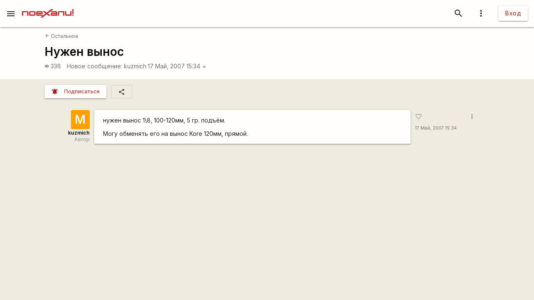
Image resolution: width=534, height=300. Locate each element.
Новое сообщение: (94, 66)
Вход (513, 13)
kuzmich (135, 66)
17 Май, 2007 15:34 (177, 66)
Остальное (62, 36)
